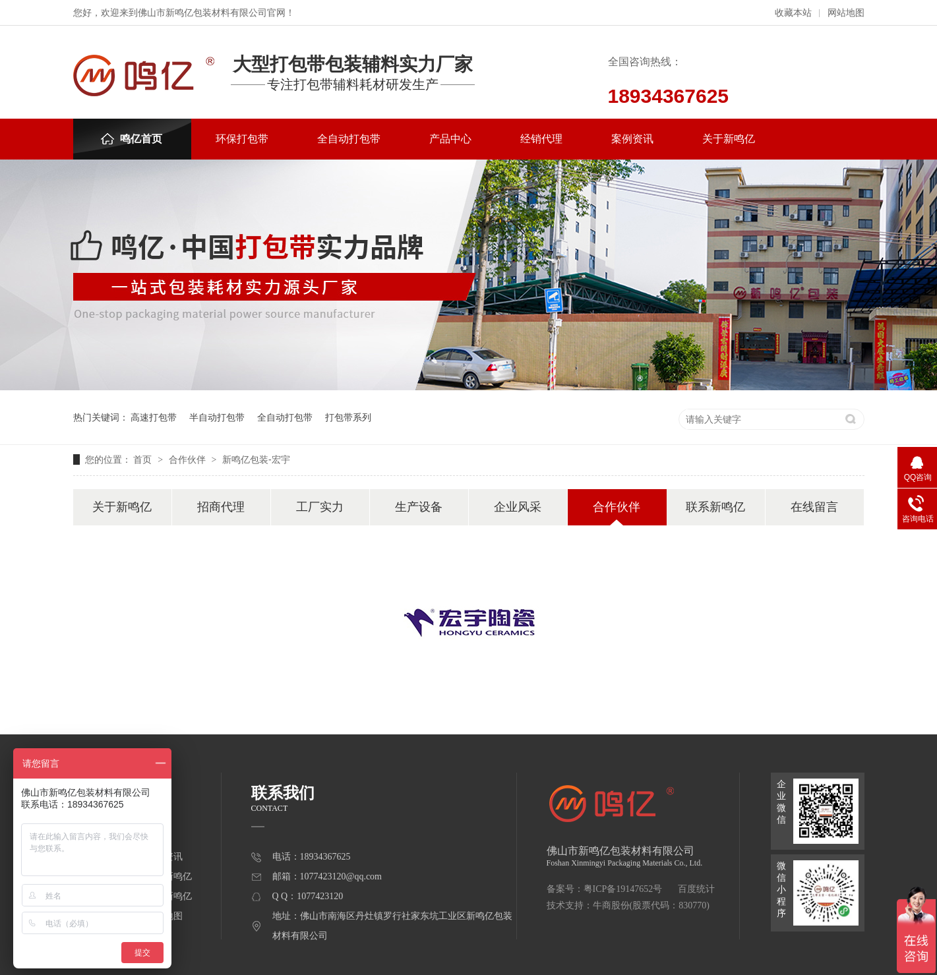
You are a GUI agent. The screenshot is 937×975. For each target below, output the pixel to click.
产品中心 (450, 138)
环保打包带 (242, 138)
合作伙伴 (188, 459)
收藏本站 (793, 13)
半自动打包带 (217, 417)
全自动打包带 (348, 138)
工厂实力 (320, 507)
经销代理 (541, 138)
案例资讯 (632, 138)
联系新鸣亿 (715, 507)
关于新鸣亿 (728, 138)
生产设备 (418, 507)
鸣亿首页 (131, 138)
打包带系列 (348, 417)
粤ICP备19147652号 (623, 889)
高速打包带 (154, 417)
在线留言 (814, 507)
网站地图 (846, 13)
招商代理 (221, 507)
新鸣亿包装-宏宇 (256, 459)
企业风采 (517, 507)
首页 (143, 459)
